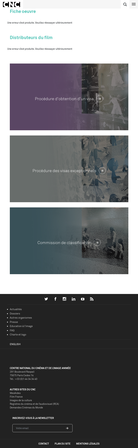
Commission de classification (69, 242)
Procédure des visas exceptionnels (69, 170)
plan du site (62, 443)
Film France (16, 396)
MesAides (15, 393)
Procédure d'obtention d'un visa (69, 98)
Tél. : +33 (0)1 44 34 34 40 (23, 378)
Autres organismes (21, 317)
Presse (14, 322)
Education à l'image (21, 326)
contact (43, 443)
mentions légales (88, 443)
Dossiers (15, 313)
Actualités (16, 309)
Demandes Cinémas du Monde (26, 407)
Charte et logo (18, 334)
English (15, 344)
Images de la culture (21, 400)
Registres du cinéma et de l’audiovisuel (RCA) (34, 403)
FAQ (12, 330)
